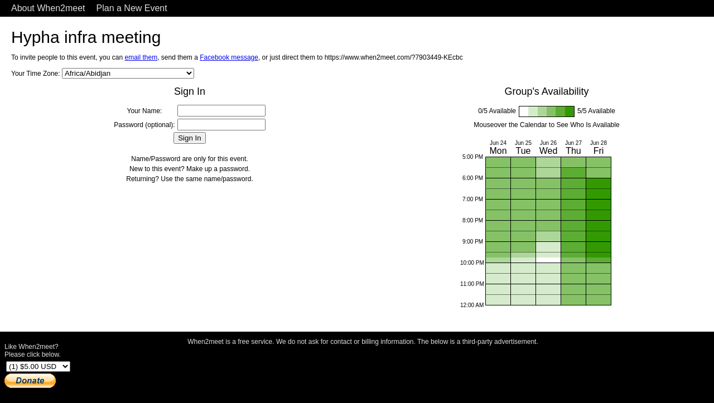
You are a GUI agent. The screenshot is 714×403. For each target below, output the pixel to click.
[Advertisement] (363, 371)
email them (140, 57)
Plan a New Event (132, 8)
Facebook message (229, 57)
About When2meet (48, 8)
